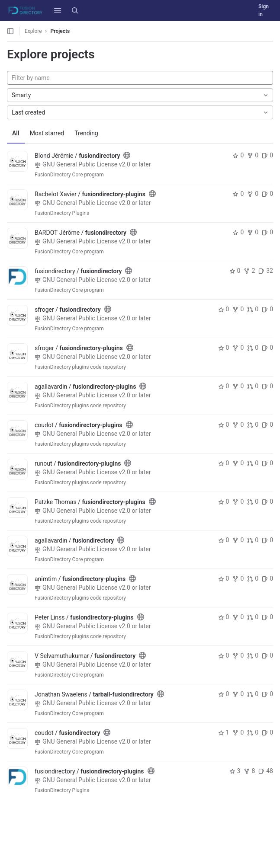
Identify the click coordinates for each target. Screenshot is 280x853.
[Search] (75, 10)
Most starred (47, 133)
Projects (60, 31)
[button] (57, 10)
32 (265, 270)
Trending (86, 133)
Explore (33, 31)
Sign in (263, 10)
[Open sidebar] (10, 31)
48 (265, 770)
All (15, 133)
